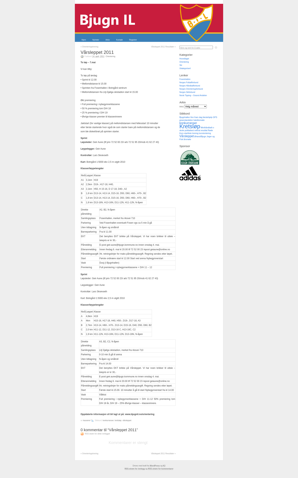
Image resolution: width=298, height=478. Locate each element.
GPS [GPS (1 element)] (215, 117)
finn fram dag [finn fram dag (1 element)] (196, 117)
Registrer (133, 40)
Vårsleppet (127, 420)
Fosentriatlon (184, 79)
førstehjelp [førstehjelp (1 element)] (207, 117)
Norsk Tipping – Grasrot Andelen (193, 95)
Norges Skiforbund (187, 92)
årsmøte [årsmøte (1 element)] (187, 139)
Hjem (84, 40)
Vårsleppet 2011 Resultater (163, 47)
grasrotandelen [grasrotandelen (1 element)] (186, 120)
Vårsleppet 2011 (97, 52)
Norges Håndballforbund (189, 86)
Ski (180, 65)
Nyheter (95, 40)
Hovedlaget (184, 59)
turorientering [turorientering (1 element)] (205, 133)
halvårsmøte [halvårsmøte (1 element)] (199, 120)
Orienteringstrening (89, 47)
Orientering (110, 56)
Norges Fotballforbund (188, 82)
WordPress (155, 466)
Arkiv (107, 40)
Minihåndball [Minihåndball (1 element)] (206, 127)
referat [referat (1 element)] (197, 130)
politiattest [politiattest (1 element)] (189, 130)
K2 (164, 466)
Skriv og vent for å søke (190, 48)
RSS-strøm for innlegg (135, 469)
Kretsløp (118, 420)
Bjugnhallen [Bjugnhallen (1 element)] (184, 117)
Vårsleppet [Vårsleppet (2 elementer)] (186, 136)
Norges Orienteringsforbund (191, 89)
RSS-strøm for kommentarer (160, 469)
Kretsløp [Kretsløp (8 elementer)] (189, 126)
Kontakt (119, 40)
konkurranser (108, 420)
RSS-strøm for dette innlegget (97, 434)
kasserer (86, 420)
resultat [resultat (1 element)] (204, 130)
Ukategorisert (185, 68)
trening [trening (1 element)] (195, 133)
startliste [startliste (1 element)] (188, 133)
